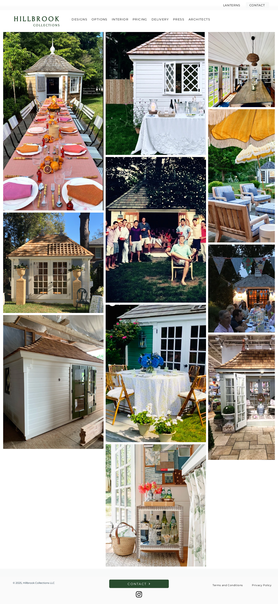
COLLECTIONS (46, 25)
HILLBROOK (37, 19)
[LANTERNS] (231, 5)
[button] (257, 5)
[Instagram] (139, 594)
